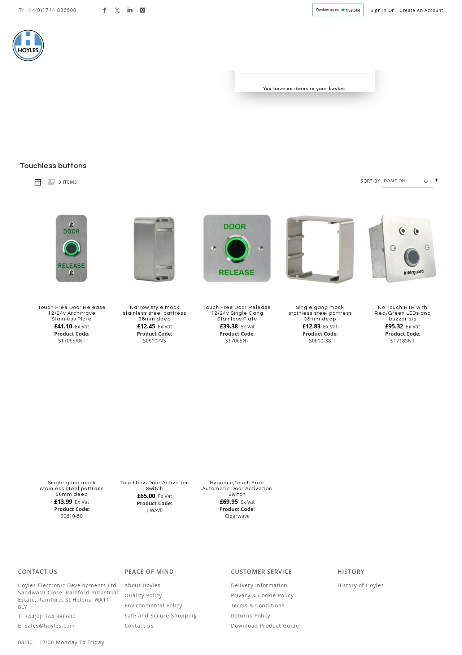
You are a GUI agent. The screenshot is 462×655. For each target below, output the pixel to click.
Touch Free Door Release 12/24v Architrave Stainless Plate (72, 266)
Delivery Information (259, 538)
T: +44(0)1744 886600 (48, 9)
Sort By (370, 134)
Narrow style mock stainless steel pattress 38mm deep (154, 266)
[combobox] (390, 51)
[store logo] (24, 45)
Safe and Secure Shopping (161, 569)
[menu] (191, 49)
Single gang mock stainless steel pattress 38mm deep (320, 266)
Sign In (379, 10)
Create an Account (421, 10)
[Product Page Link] (72, 202)
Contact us (139, 579)
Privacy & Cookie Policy (262, 548)
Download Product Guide (265, 579)
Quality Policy (143, 548)
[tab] (191, 49)
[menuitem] (74, 49)
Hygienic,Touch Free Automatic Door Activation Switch (237, 442)
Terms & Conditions (258, 558)
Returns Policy (250, 569)
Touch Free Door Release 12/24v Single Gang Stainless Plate (237, 266)
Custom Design (239, 48)
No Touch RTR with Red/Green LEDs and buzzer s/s (403, 266)
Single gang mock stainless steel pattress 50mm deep (72, 442)
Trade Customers (296, 48)
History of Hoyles (360, 538)
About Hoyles (143, 538)
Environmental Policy (153, 558)
